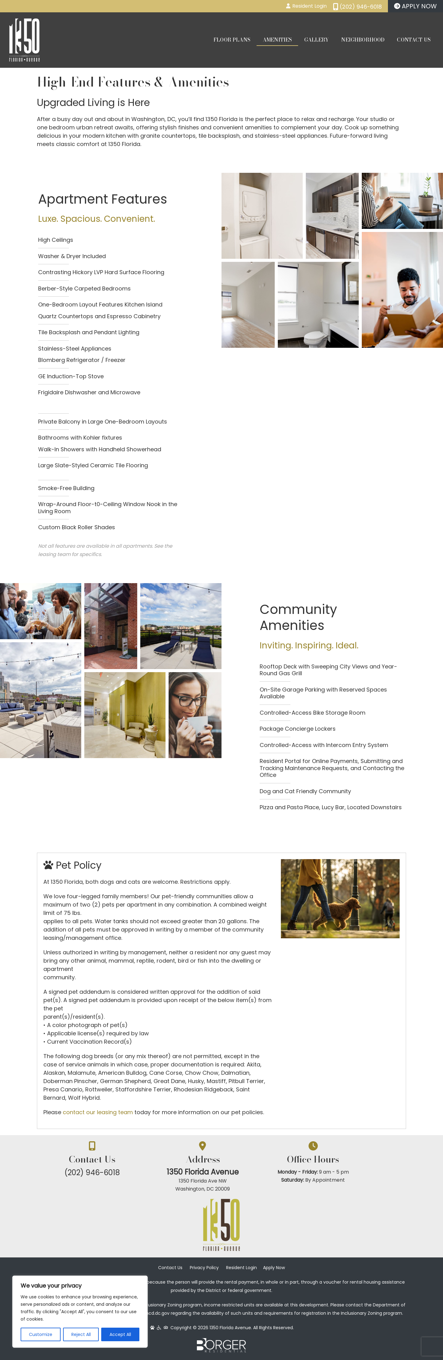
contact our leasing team (98, 1112)
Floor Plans (232, 39)
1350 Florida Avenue (221, 1172)
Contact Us (414, 39)
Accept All (120, 1334)
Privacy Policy (204, 1269)
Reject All (81, 1334)
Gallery (316, 39)
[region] (80, 1312)
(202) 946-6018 (98, 1172)
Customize (40, 1334)
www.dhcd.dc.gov (151, 1314)
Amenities (277, 39)
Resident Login (241, 1269)
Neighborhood (363, 39)
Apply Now (274, 1269)
